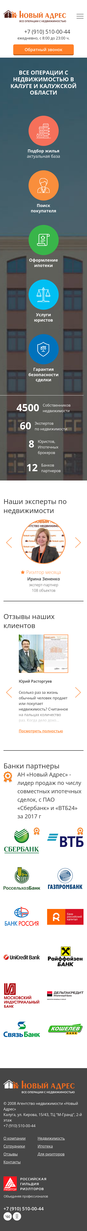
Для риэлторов (51, 1154)
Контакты (12, 1162)
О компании (14, 1138)
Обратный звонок (43, 49)
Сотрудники (14, 1146)
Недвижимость (51, 1138)
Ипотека (45, 1146)
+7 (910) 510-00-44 (47, 31)
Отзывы (10, 1154)
